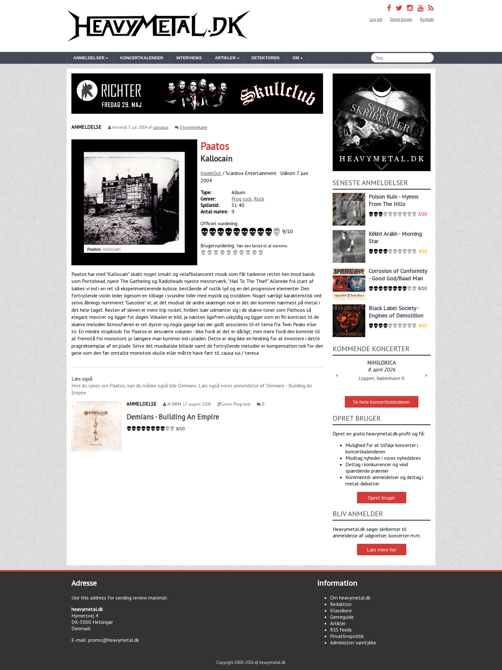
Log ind (375, 19)
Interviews (189, 57)
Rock (259, 198)
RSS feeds (341, 629)
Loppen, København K (382, 378)
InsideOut (210, 173)
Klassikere (341, 610)
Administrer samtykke (353, 642)
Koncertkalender (141, 57)
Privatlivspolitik (347, 636)
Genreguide (342, 617)
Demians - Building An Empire (172, 416)
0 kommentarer (193, 127)
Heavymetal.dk (159, 26)
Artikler (338, 623)
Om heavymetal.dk (350, 597)
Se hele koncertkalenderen (381, 402)
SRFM (176, 404)
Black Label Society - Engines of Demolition (395, 311)
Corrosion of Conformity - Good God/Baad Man (397, 274)
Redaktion (341, 604)
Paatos (214, 146)
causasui (160, 127)
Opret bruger (401, 19)
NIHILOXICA (381, 362)
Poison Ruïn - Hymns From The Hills (393, 200)
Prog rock (241, 198)
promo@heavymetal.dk (113, 640)
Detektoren (265, 57)
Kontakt (427, 19)
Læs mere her (381, 549)
